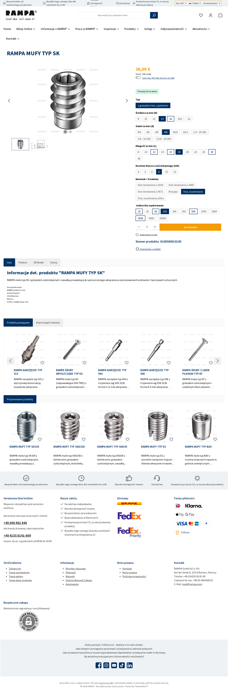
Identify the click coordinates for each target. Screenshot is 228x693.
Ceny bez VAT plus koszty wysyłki (158, 78)
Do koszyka (190, 227)
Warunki (70, 576)
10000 (163, 219)
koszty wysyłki (106, 682)
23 (196, 152)
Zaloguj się (15, 568)
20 (188, 152)
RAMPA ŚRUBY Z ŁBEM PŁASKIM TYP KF (195, 372)
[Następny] (126, 100)
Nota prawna (129, 572)
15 (170, 152)
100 (165, 211)
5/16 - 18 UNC (165, 139)
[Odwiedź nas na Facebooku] (98, 665)
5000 (152, 219)
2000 (215, 212)
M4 (140, 132)
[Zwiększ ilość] (155, 227)
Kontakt (127, 568)
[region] (68, 108)
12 (155, 119)
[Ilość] (147, 227)
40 (140, 159)
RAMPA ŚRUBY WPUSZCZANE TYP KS (69, 372)
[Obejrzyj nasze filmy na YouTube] (114, 665)
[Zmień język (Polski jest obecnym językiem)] (195, 3)
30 (212, 152)
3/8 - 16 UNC (145, 139)
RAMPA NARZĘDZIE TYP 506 (154, 372)
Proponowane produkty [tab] (20, 399)
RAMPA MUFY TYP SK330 (24, 446)
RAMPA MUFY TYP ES (153, 446)
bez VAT (180, 3)
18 (179, 152)
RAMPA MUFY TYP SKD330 (69, 446)
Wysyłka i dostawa (76, 568)
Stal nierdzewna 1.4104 (151, 185)
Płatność (71, 572)
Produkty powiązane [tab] (18, 322)
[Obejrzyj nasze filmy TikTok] (122, 665)
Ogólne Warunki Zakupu (79, 580)
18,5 (181, 119)
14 (162, 118)
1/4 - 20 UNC (201, 132)
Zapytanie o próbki (148, 249)
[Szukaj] (154, 15)
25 (204, 152)
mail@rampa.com (192, 584)
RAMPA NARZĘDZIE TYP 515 (28, 372)
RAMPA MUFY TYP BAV (198, 446)
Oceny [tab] (53, 262)
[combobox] (113, 15)
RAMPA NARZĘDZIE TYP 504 (112, 372)
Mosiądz (174, 192)
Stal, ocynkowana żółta (152, 199)
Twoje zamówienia (19, 572)
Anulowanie (72, 584)
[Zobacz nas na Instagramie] (106, 665)
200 (175, 212)
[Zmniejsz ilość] (139, 227)
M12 (186, 132)
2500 (140, 218)
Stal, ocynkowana (193, 191)
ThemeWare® (141, 686)
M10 (176, 132)
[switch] (138, 77)
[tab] (9, 262)
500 (193, 211)
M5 (149, 132)
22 (190, 119)
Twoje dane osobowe (20, 580)
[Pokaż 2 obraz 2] (70, 131)
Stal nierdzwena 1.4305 (182, 185)
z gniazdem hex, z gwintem (153, 105)
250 (185, 212)
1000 (204, 212)
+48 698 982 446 (15, 523)
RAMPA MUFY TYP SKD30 (112, 446)
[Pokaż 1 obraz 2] (65, 131)
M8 (165, 132)
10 (147, 119)
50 (155, 211)
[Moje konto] (211, 15)
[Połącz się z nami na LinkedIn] (129, 665)
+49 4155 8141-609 (17, 535)
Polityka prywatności (134, 576)
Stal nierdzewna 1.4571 (151, 192)
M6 (158, 132)
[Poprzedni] (9, 100)
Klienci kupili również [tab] (48, 322)
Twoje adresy (16, 576)
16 (170, 118)
